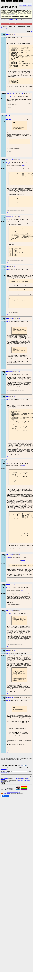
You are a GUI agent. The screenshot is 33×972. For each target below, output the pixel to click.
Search (15, 1)
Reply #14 (8, 733)
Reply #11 (8, 620)
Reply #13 (8, 686)
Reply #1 (9, 102)
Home (2, 1)
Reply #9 (8, 486)
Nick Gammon (23, 286)
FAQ (31, 5)
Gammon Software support (13, 824)
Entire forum (4, 19)
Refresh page (4, 27)
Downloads (9, 1)
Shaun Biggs (23, 171)
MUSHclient (11, 19)
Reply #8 (8, 417)
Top (7, 95)
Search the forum (5, 805)
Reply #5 (8, 284)
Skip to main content (3, 3)
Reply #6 (8, 339)
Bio (14, 34)
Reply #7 (8, 392)
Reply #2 (8, 124)
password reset (12, 14)
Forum (20, 1)
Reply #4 (8, 229)
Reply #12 (8, 646)
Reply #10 (8, 590)
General (18, 19)
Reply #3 (8, 168)
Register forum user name (23, 5)
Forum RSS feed (7, 825)
